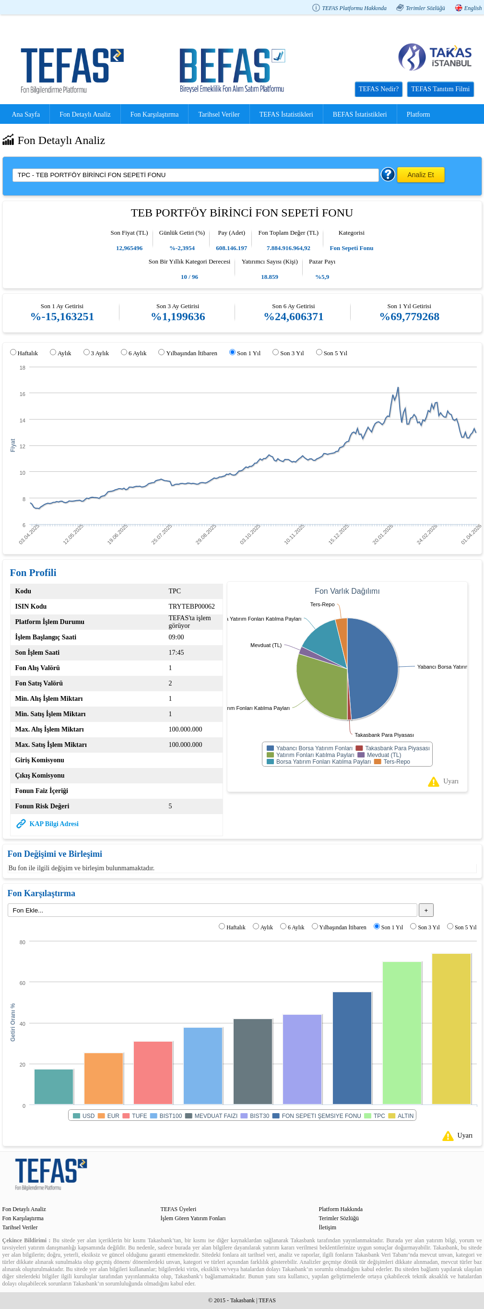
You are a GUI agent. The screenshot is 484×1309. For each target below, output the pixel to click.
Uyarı (451, 781)
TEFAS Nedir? (379, 89)
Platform (418, 114)
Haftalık (28, 353)
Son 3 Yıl (292, 353)
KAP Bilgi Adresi (54, 824)
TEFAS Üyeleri (179, 1209)
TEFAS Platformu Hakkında (354, 8)
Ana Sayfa (26, 114)
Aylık (64, 353)
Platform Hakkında (341, 1209)
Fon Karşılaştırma (154, 114)
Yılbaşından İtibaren (191, 353)
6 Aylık (137, 353)
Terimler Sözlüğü (425, 8)
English (473, 8)
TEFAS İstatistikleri (286, 114)
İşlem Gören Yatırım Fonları (193, 1218)
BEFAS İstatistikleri (360, 114)
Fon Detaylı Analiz (85, 114)
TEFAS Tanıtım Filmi (440, 89)
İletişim (328, 1227)
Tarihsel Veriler (218, 114)
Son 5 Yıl (335, 353)
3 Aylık (100, 353)
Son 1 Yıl (248, 353)
